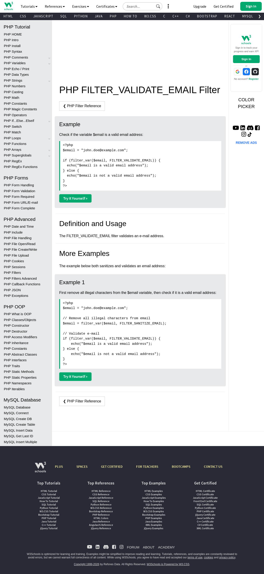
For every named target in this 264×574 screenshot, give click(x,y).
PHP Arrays (12, 149)
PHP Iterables (14, 389)
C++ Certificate (205, 521)
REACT (229, 16)
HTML (8, 16)
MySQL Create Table (19, 424)
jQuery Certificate (205, 514)
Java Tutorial (48, 521)
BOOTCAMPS (181, 466)
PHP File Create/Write (20, 249)
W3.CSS (150, 16)
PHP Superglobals (17, 155)
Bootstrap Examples (153, 514)
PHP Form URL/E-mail (21, 202)
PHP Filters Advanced (20, 278)
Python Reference (101, 504)
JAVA (99, 16)
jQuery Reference (101, 528)
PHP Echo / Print (16, 69)
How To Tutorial (49, 501)
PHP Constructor (16, 325)
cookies (208, 557)
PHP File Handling (17, 238)
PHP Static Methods (19, 371)
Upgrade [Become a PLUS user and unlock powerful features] (199, 6)
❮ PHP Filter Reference (82, 106)
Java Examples (153, 521)
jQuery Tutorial (48, 528)
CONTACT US (213, 466)
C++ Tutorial (49, 525)
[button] (158, 6)
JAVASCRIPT (43, 16)
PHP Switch (13, 126)
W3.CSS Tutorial (49, 511)
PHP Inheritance (16, 343)
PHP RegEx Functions (21, 167)
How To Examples (154, 501)
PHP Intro (11, 40)
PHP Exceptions (16, 296)
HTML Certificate (205, 491)
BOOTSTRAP (207, 16)
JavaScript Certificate (205, 497)
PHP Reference (101, 514)
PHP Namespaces (17, 383)
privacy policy (227, 557)
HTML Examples (153, 491)
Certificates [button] (106, 6)
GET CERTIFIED (112, 466)
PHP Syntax (13, 51)
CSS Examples (154, 494)
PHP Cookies (14, 261)
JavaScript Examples (154, 497)
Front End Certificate (205, 501)
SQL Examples (154, 504)
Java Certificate (205, 518)
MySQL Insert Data (18, 430)
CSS (23, 16)
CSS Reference (100, 494)
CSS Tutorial (49, 494)
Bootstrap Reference (101, 511)
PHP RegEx (13, 161)
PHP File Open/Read (19, 244)
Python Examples (154, 508)
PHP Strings (13, 80)
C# (188, 16)
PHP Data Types (16, 74)
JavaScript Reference (101, 497)
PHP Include (13, 232)
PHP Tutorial (49, 518)
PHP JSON (12, 290)
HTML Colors (101, 518)
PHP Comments (16, 57)
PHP (113, 16)
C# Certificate (205, 525)
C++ (175, 16)
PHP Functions (15, 144)
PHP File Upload (16, 255)
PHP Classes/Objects (20, 320)
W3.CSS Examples (153, 511)
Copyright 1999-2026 (86, 564)
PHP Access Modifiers (20, 337)
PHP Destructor (15, 331)
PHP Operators (15, 115)
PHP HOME (13, 34)
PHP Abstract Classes (20, 354)
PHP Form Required (19, 196)
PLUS (59, 466)
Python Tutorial (49, 508)
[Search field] (142, 6)
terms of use (195, 557)
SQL (63, 16)
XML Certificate (205, 528)
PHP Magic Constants (20, 109)
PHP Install (12, 46)
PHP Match (12, 132)
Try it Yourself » (75, 198)
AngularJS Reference (101, 525)
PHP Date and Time (19, 226)
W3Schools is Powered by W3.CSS (168, 564)
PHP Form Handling (19, 185)
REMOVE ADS (246, 142)
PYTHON (81, 16)
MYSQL (247, 16)
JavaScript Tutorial (49, 497)
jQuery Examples (153, 528)
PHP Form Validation (19, 191)
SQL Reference (100, 501)
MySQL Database (17, 407)
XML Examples (154, 525)
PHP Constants (15, 103)
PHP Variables (15, 63)
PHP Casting (13, 92)
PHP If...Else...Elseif (19, 121)
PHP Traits (12, 366)
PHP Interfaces (15, 360)
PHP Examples (153, 518)
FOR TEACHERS (147, 466)
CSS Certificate (205, 494)
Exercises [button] (80, 6)
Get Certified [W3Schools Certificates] (223, 6)
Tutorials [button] (29, 6)
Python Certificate (205, 508)
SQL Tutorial (49, 504)
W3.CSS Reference (101, 508)
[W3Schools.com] (40, 469)
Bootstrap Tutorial (48, 514)
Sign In (246, 59)
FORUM (133, 547)
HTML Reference (101, 491)
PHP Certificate (205, 511)
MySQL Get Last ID (18, 436)
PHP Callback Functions (22, 284)
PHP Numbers (15, 86)
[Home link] (8, 6)
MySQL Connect (16, 413)
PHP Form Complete (19, 208)
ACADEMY (166, 547)
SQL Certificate (205, 504)
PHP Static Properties (20, 377)
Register (254, 79)
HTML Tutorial (49, 491)
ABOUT (149, 547)
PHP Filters (12, 272)
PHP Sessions (15, 267)
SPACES (81, 466)
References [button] (55, 6)
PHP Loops (12, 138)
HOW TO (130, 16)
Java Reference (101, 521)
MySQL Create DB (18, 419)
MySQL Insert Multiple (20, 442)
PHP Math (11, 97)
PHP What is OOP (17, 314)
